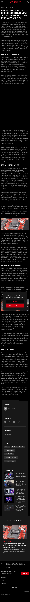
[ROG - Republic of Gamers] (15, 2)
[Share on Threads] (19, 422)
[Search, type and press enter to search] (28, 2)
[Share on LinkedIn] (14, 422)
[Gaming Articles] (10, 563)
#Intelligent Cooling (18, 446)
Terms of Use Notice (13, 597)
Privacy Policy (4, 597)
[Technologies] (19, 563)
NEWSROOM (3, 583)
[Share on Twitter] (9, 422)
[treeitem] (15, 539)
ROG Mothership (5, 356)
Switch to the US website (15, 306)
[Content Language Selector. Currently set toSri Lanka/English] (5, 594)
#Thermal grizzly (9, 461)
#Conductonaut (9, 450)
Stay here (15, 302)
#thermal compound (10, 457)
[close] (25, 293)
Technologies (8, 434)
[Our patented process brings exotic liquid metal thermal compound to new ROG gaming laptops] (17, 566)
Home (2, 580)
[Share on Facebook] (5, 422)
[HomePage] (2, 563)
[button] (2, 2)
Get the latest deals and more (8, 571)
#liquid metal (8, 454)
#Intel (6, 446)
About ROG (3, 577)
